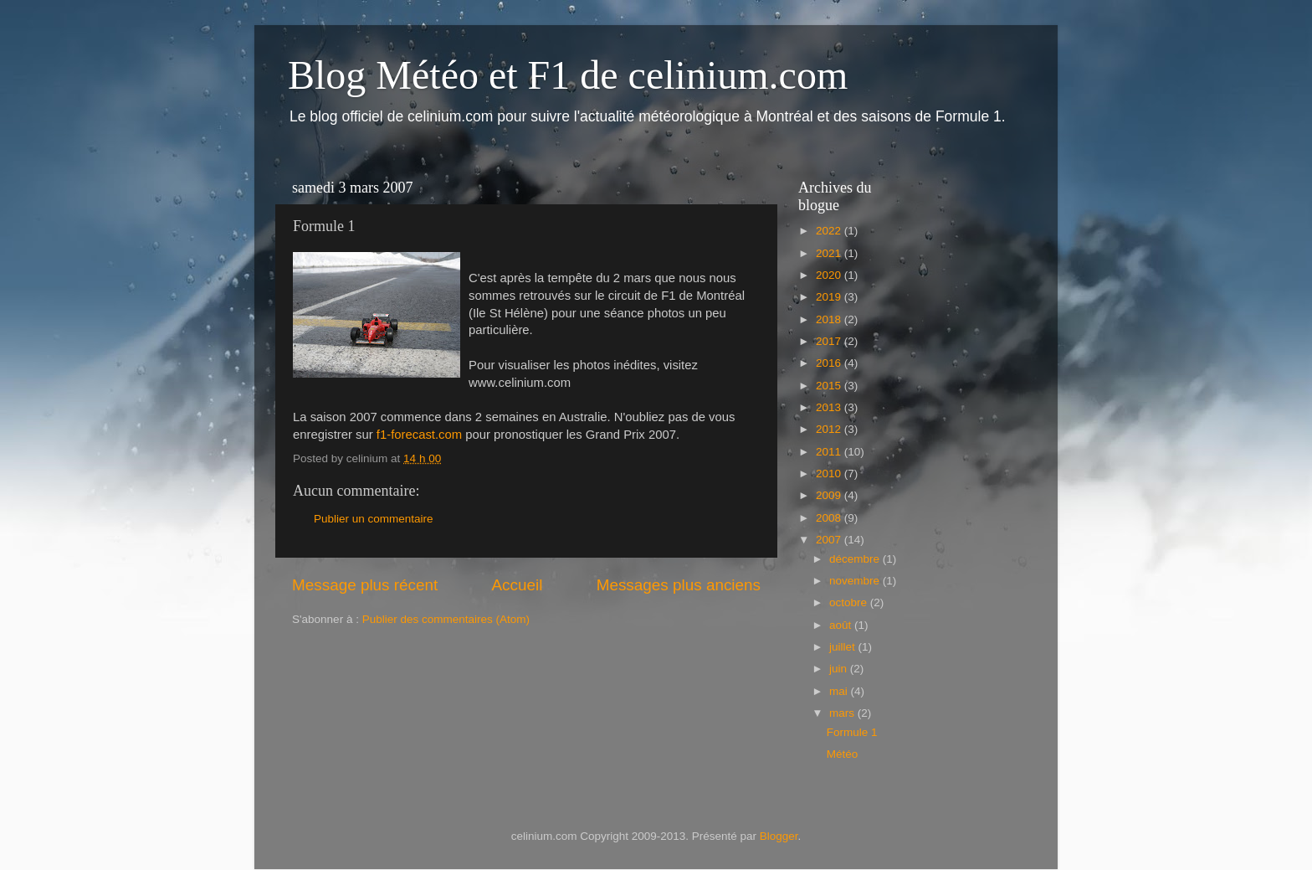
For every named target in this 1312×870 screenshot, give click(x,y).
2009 (830, 495)
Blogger (779, 836)
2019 (830, 297)
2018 (830, 319)
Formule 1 (852, 732)
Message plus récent (365, 585)
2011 (830, 451)
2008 (830, 518)
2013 (830, 407)
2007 (830, 539)
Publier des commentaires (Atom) (446, 619)
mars (843, 713)
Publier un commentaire (373, 518)
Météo (842, 754)
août (841, 625)
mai (840, 691)
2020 (830, 275)
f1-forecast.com (419, 434)
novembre (856, 580)
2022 (830, 230)
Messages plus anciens (679, 585)
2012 (830, 429)
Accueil (517, 585)
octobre (849, 602)
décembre (856, 559)
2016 (830, 363)
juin (839, 668)
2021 (830, 253)
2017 (830, 341)
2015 (830, 385)
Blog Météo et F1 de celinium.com (568, 75)
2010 (830, 473)
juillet (843, 647)
